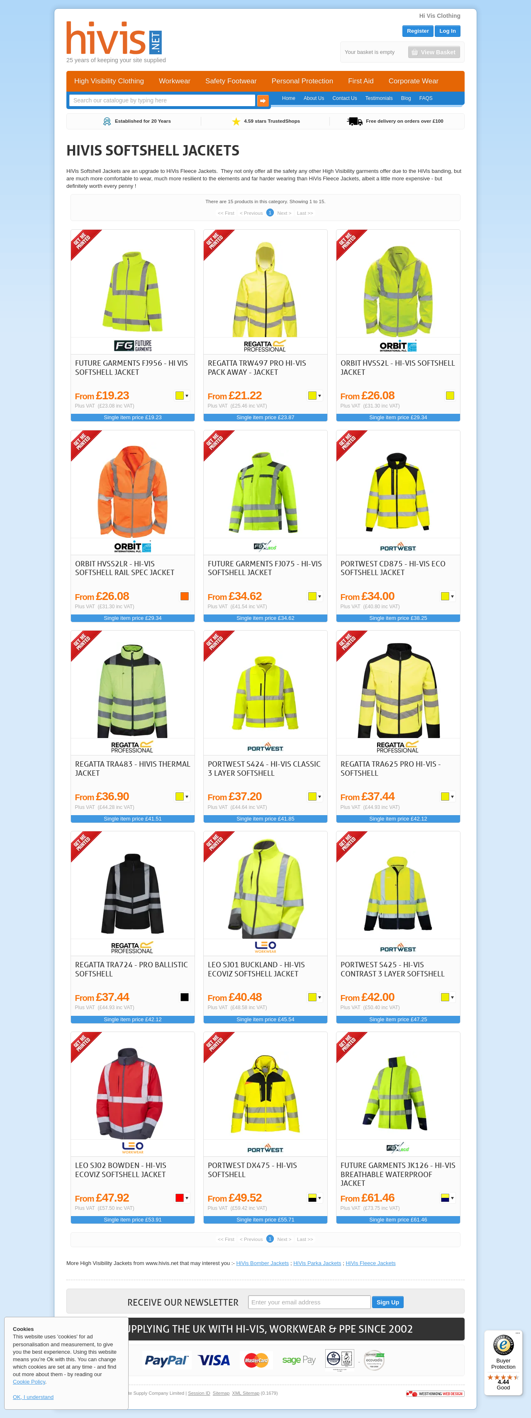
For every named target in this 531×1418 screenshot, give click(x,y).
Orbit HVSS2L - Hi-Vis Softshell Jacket (398, 367)
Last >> (305, 213)
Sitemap (221, 1393)
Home (288, 98)
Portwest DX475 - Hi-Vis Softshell (252, 1170)
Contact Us (344, 98)
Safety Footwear (231, 81)
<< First (226, 213)
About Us (314, 98)
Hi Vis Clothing (439, 15)
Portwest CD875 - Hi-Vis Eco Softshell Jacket (393, 568)
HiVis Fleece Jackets (370, 1263)
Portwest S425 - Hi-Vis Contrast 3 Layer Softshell (393, 969)
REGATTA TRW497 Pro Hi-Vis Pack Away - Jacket (257, 367)
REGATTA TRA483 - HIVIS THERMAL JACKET (132, 768)
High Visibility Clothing (109, 81)
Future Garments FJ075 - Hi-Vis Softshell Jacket (265, 568)
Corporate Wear (414, 81)
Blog (406, 98)
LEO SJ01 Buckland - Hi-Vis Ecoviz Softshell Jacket (256, 969)
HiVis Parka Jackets (317, 1263)
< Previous (251, 213)
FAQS (426, 98)
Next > (285, 213)
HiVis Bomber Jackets (262, 1263)
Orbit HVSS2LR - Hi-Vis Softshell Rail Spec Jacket (124, 568)
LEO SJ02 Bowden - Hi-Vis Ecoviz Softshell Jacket (120, 1170)
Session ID (199, 1393)
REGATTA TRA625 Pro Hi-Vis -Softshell (391, 768)
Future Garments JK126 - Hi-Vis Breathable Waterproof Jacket (398, 1174)
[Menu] (518, 1335)
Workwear (174, 81)
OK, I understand (33, 1397)
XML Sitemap (246, 1393)
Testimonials (379, 98)
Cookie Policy (29, 1382)
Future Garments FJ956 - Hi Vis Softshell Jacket (131, 367)
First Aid (360, 81)
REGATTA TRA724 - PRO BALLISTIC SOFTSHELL (131, 969)
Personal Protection (302, 81)
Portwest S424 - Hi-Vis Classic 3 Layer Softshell (264, 768)
